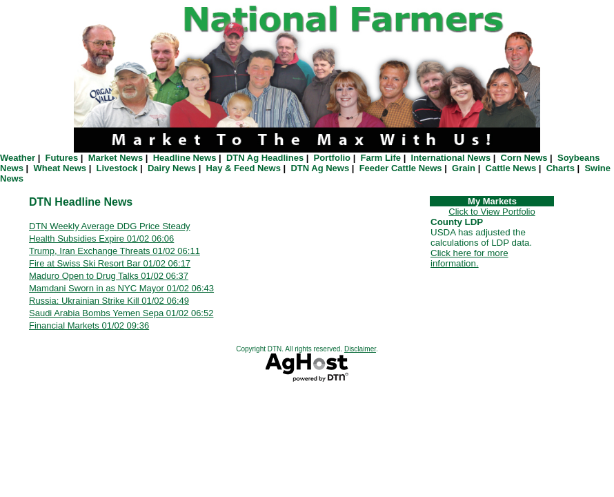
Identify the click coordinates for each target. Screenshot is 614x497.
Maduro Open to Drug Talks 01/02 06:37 (108, 276)
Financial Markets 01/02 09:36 (89, 325)
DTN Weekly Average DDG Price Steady (109, 226)
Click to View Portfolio (491, 211)
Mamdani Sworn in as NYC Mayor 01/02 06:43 (121, 288)
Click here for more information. (469, 258)
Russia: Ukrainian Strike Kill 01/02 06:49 (109, 300)
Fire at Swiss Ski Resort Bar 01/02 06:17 (109, 263)
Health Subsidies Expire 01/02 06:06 (101, 238)
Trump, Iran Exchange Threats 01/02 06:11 (114, 251)
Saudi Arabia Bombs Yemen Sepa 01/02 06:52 (121, 313)
